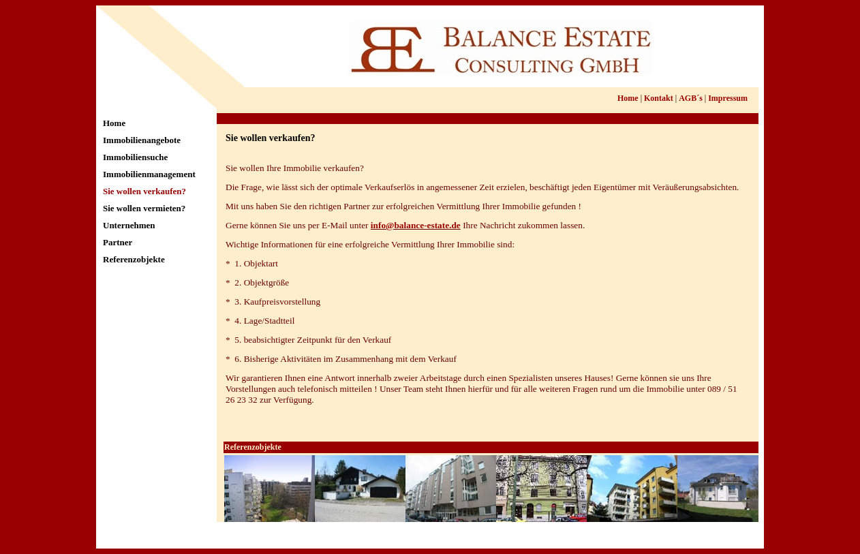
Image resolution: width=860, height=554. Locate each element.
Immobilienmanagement (149, 174)
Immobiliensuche (135, 157)
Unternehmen (129, 225)
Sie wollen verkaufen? (144, 191)
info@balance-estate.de (416, 225)
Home (114, 123)
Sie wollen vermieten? (144, 208)
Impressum (728, 98)
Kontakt (658, 98)
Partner (117, 242)
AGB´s (691, 98)
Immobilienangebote (142, 140)
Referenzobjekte (134, 259)
